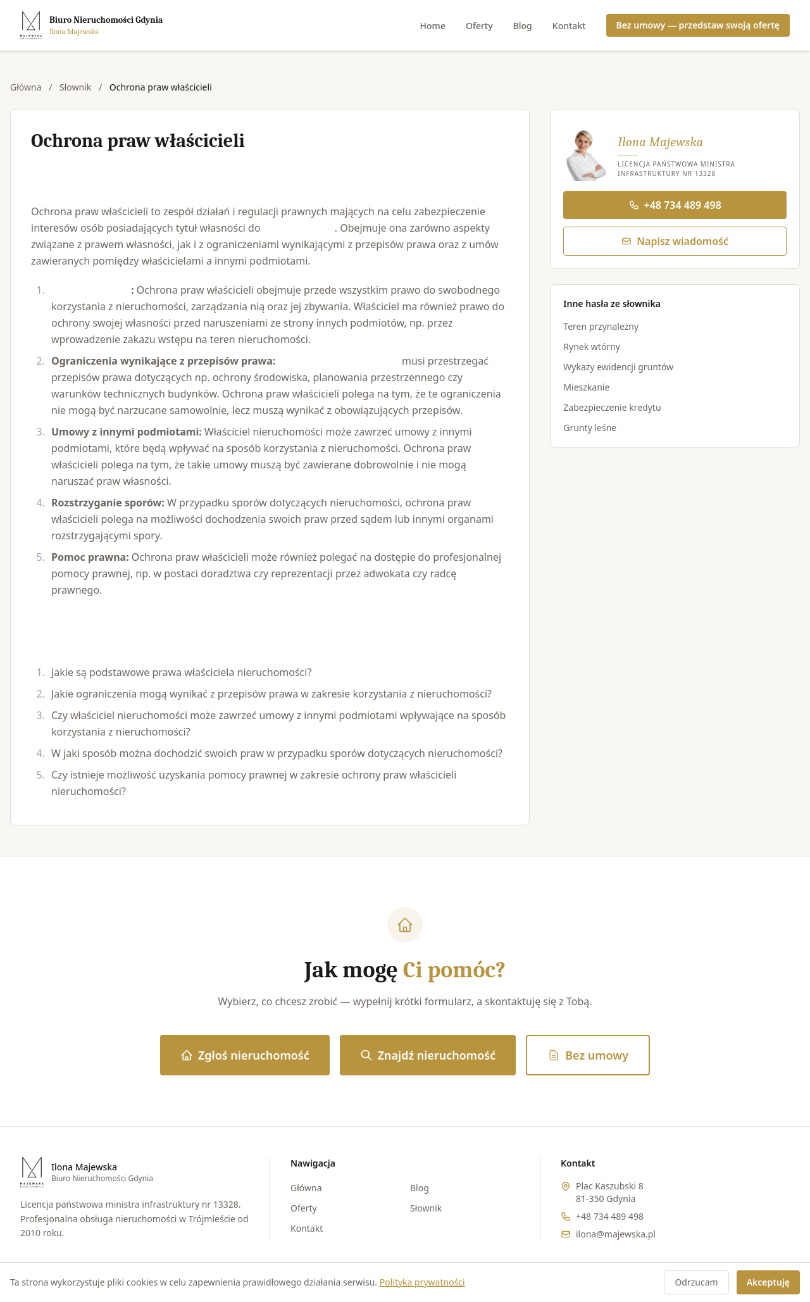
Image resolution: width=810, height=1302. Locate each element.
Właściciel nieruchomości (338, 361)
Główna (26, 87)
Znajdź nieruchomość (427, 1055)
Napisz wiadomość (674, 241)
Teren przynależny (601, 326)
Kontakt (569, 26)
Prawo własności (91, 290)
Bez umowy (587, 1055)
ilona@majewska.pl (616, 1234)
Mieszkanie (586, 387)
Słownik (75, 87)
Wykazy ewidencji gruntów (618, 367)
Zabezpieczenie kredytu (612, 407)
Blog (522, 26)
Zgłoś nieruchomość (244, 1055)
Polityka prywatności (422, 1282)
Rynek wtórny (591, 347)
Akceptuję (768, 1282)
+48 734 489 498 (675, 205)
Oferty (479, 26)
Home (433, 26)
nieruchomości (299, 228)
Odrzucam (696, 1282)
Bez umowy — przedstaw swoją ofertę (698, 25)
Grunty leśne (589, 428)
